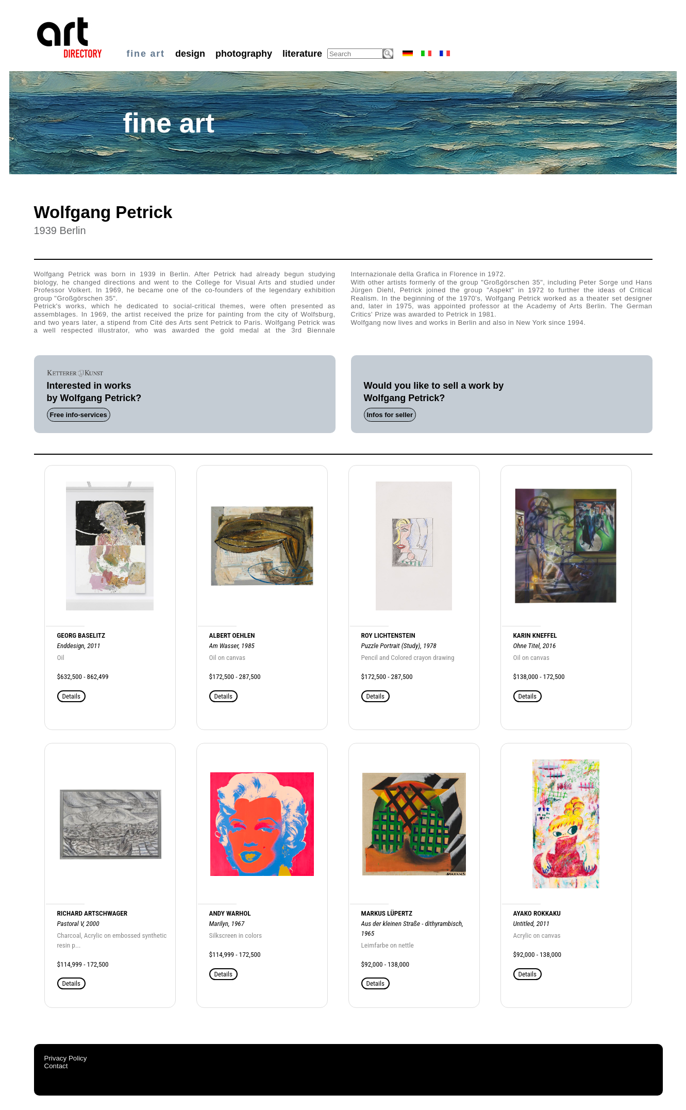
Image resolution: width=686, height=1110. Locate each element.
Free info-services (78, 415)
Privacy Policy (65, 1058)
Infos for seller (390, 415)
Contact (56, 1066)
